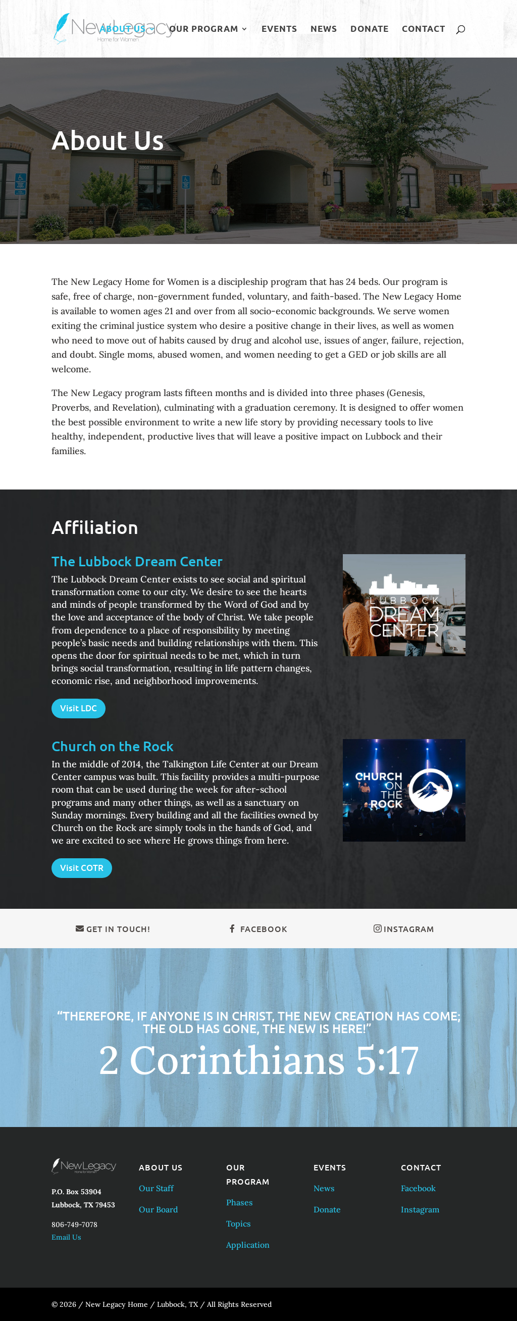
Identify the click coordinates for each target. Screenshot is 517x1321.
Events (279, 29)
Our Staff (156, 1188)
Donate (369, 29)
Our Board (158, 1209)
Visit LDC (78, 708)
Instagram (409, 928)
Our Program (203, 29)
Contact (423, 29)
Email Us (66, 1237)
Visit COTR (82, 867)
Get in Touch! (118, 928)
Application (248, 1245)
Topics (238, 1223)
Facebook (263, 928)
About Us (122, 29)
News (324, 29)
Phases (239, 1202)
